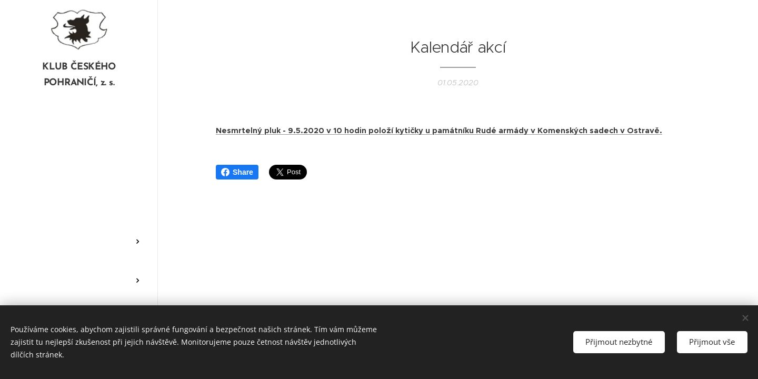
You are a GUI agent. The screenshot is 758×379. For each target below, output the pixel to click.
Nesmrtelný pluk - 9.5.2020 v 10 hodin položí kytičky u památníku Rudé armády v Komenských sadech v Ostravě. (439, 130)
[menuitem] (79, 132)
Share (237, 172)
